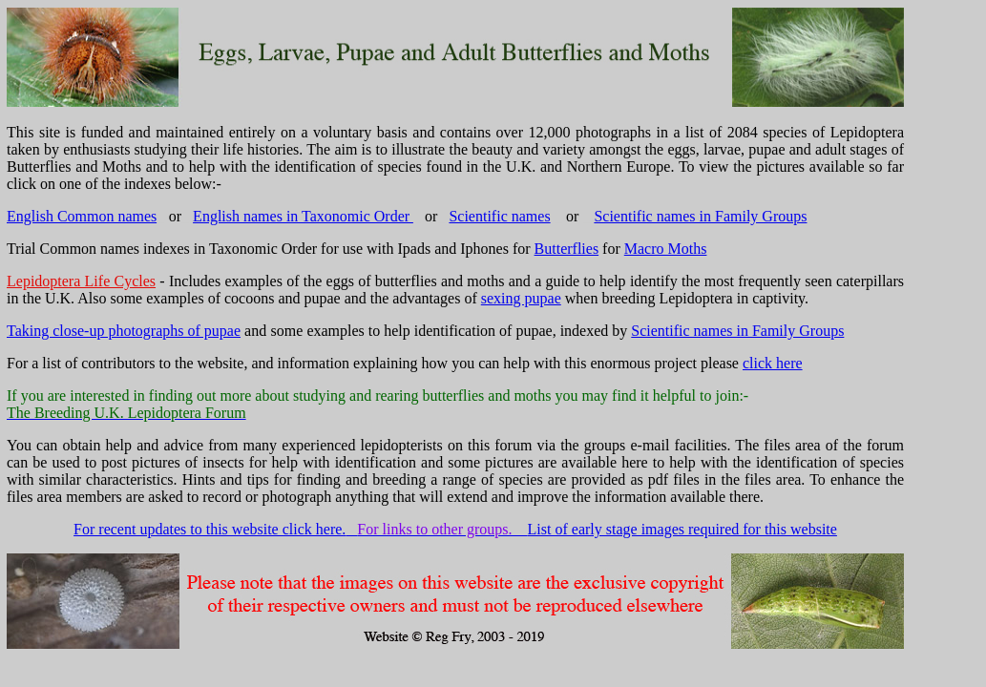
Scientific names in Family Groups (700, 216)
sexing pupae (521, 298)
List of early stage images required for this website (682, 529)
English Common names (82, 216)
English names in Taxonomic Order (303, 216)
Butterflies (567, 248)
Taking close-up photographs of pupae (124, 331)
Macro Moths (665, 248)
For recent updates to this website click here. (209, 529)
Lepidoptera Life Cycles (81, 281)
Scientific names (499, 216)
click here (773, 363)
